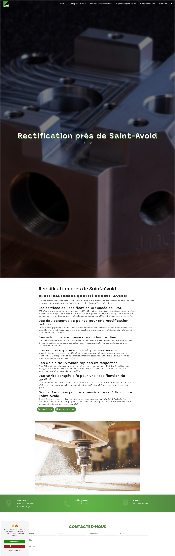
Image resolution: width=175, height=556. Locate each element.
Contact (163, 4)
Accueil (63, 4)
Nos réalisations (147, 4)
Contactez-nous (65, 409)
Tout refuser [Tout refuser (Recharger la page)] (14, 546)
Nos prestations (78, 4)
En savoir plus (45, 409)
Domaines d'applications (101, 4)
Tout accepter (14, 542)
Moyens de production (126, 4)
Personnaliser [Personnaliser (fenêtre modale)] (14, 550)
